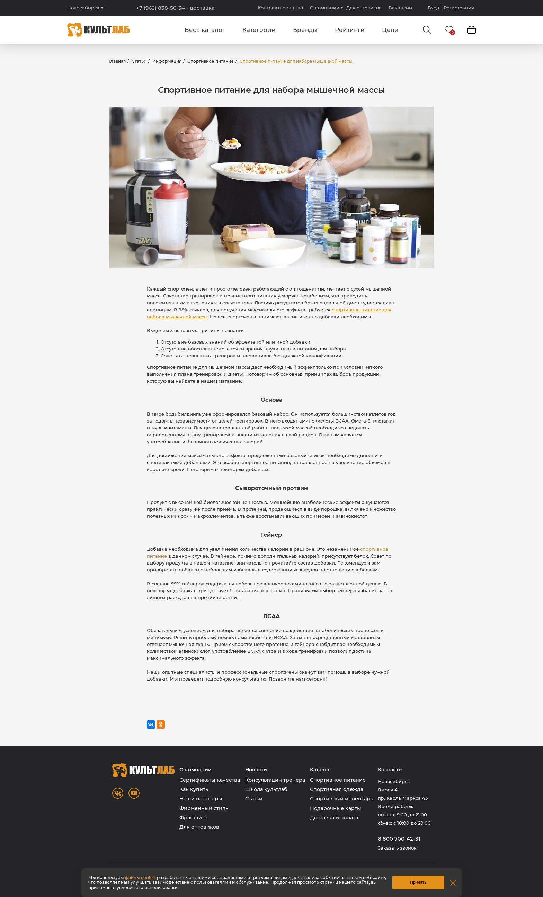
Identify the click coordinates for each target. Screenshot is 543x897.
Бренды (305, 29)
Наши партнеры (200, 799)
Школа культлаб (266, 789)
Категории (259, 29)
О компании (324, 7)
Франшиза (193, 818)
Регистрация (459, 7)
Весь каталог (205, 29)
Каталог (320, 770)
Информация (166, 61)
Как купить (193, 789)
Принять (418, 882)
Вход (433, 7)
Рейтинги (350, 29)
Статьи (139, 61)
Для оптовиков (364, 7)
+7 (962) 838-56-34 (175, 8)
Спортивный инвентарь (341, 799)
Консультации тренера (275, 780)
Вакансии (400, 7)
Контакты (390, 770)
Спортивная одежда (336, 789)
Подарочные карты (335, 808)
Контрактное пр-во (280, 7)
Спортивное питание (210, 61)
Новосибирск (83, 7)
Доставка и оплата (334, 818)
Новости (256, 770)
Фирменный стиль (203, 808)
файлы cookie (140, 877)
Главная (117, 61)
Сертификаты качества (209, 780)
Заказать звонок (397, 848)
